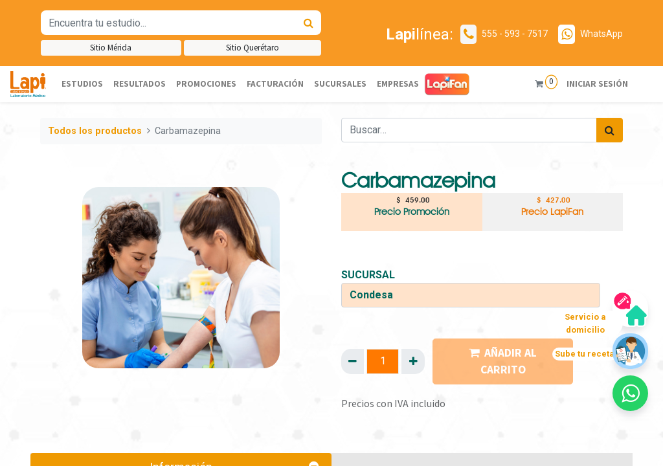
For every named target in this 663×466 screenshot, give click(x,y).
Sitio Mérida (110, 47)
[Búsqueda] (308, 22)
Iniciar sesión (596, 83)
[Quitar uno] (352, 361)
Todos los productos (95, 131)
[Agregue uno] (412, 361)
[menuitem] (82, 84)
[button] (630, 393)
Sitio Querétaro (252, 47)
